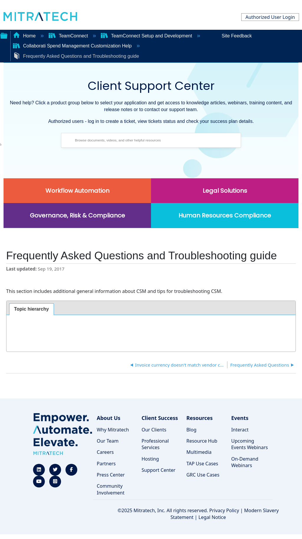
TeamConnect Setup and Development (147, 35)
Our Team (108, 441)
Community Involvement (110, 489)
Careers (105, 452)
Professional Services (155, 444)
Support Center (158, 470)
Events (239, 417)
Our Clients (154, 429)
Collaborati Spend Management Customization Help (73, 45)
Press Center (111, 475)
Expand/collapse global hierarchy (4, 35)
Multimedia (198, 452)
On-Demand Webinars (244, 462)
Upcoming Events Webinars (249, 444)
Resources (199, 417)
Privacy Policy (224, 510)
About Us (108, 417)
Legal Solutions (225, 191)
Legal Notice (212, 517)
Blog (191, 429)
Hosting (150, 459)
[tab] (31, 309)
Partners (106, 463)
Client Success (160, 417)
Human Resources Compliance (224, 215)
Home (25, 35)
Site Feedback (237, 35)
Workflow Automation (77, 191)
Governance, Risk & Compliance (77, 215)
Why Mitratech (113, 429)
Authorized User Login (270, 17)
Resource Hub (201, 441)
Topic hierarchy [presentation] (31, 308)
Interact (240, 429)
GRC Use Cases (202, 475)
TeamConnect (69, 35)
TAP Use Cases (202, 463)
